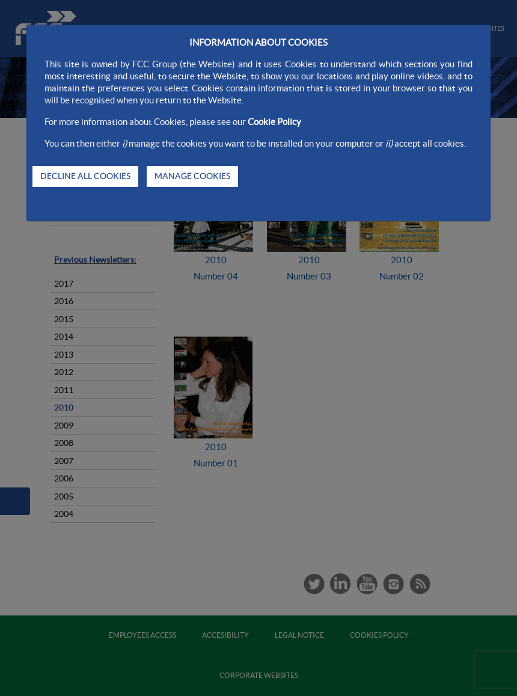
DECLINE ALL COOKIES (85, 176)
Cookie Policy (274, 122)
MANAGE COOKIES (192, 176)
